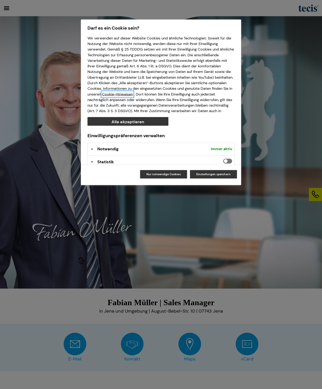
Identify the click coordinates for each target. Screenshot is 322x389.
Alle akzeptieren (128, 121)
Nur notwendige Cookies (163, 174)
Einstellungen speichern (213, 174)
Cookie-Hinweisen (117, 94)
